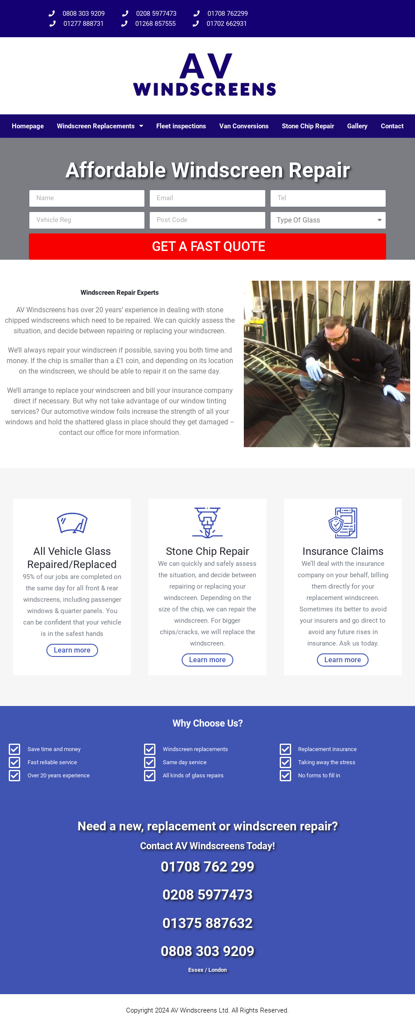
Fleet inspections (181, 126)
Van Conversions (244, 126)
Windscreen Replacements (100, 126)
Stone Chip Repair (308, 126)
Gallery (357, 126)
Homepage (28, 126)
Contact (392, 126)
